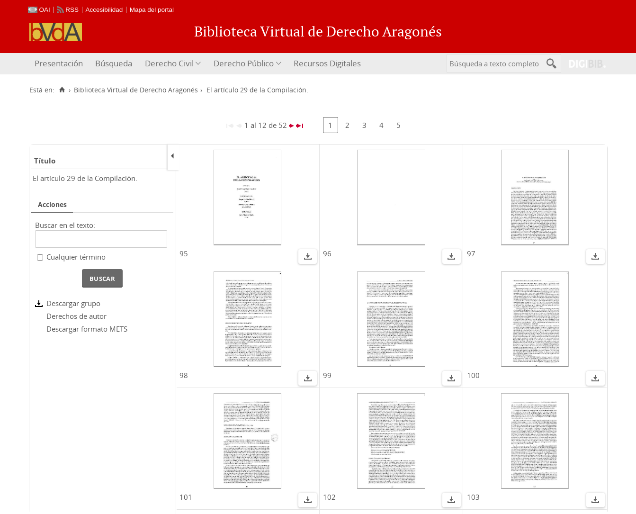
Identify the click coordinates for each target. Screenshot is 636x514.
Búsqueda (113, 63)
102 (329, 497)
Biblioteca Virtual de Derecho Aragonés (136, 90)
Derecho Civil (169, 63)
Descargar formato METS (86, 329)
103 (473, 497)
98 (183, 375)
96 (327, 253)
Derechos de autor (76, 316)
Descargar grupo (73, 303)
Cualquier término (76, 257)
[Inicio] (62, 90)
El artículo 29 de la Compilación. (85, 178)
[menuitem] (60, 63)
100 (473, 375)
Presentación (59, 63)
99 (327, 375)
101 (185, 497)
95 (183, 253)
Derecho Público (244, 63)
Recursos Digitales (327, 63)
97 (471, 253)
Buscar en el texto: (65, 225)
